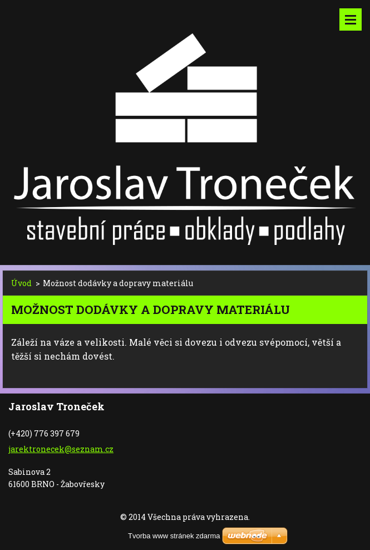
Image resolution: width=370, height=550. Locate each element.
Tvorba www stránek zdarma (174, 536)
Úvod (21, 283)
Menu (350, 19)
